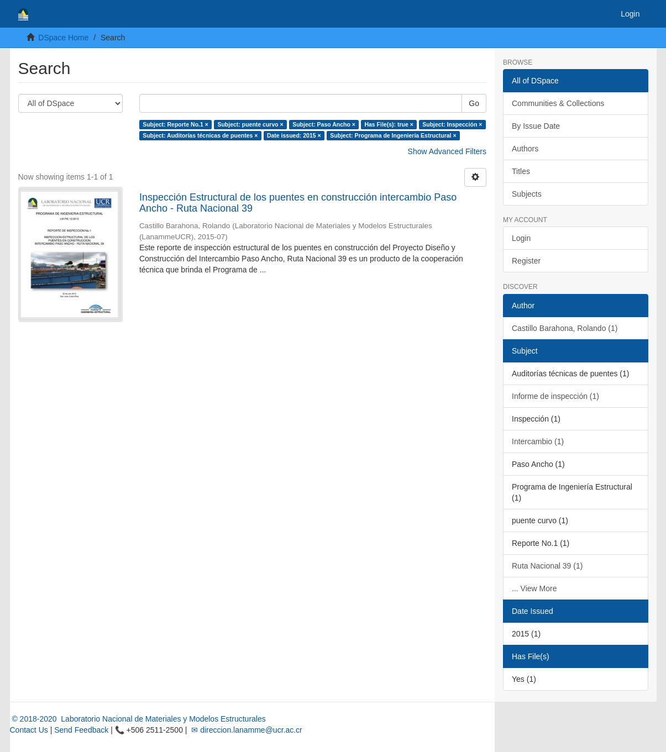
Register (526, 260)
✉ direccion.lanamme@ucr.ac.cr (245, 729)
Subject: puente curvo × (250, 124)
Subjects (527, 194)
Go (474, 103)
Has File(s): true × (388, 124)
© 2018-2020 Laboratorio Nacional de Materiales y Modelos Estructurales (138, 718)
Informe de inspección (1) (555, 396)
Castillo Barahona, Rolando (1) (564, 328)
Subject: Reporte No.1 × (175, 124)
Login (521, 238)
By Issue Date (536, 126)
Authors (525, 148)
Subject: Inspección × (452, 124)
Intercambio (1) (538, 441)
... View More (534, 588)
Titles (521, 171)
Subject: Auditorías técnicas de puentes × (200, 135)
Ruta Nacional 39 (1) (547, 565)
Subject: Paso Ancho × (323, 124)
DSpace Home (63, 37)
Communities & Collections (558, 103)
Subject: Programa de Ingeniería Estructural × (393, 135)
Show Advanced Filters (447, 151)
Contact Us (29, 729)
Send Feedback (81, 729)
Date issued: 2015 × (294, 135)
